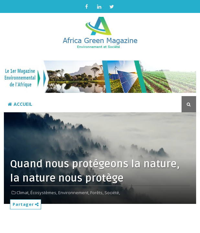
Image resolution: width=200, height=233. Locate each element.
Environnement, (73, 192)
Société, (112, 192)
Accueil (20, 104)
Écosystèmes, (43, 192)
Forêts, (97, 192)
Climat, (23, 192)
